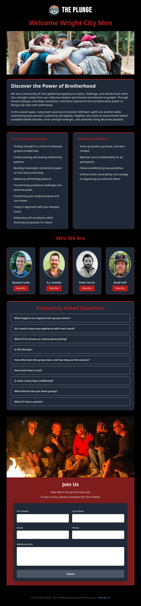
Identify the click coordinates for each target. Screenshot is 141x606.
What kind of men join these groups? (35, 391)
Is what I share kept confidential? (33, 380)
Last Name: (78, 511)
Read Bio (21, 288)
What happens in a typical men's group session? (42, 318)
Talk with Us (104, 597)
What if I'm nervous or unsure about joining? (40, 339)
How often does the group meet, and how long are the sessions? (52, 359)
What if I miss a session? (28, 401)
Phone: (75, 527)
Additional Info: (25, 544)
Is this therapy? (23, 349)
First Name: (23, 511)
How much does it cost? (28, 370)
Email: (20, 527)
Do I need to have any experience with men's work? (44, 328)
